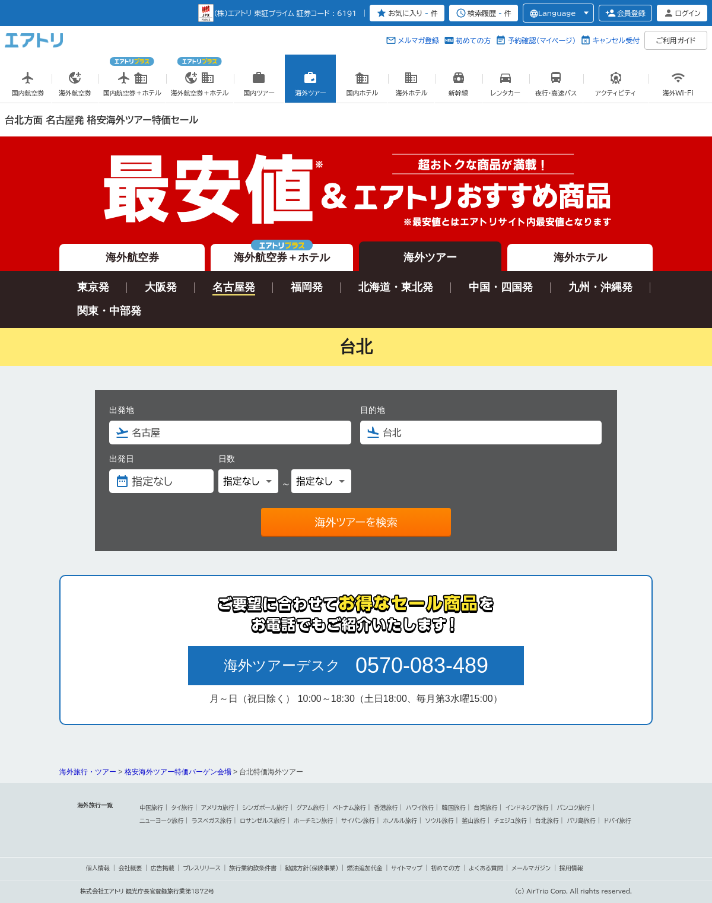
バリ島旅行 (581, 820)
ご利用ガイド (676, 40)
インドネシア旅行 (527, 807)
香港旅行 (386, 807)
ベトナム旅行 (349, 807)
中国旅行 (151, 807)
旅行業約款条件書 (252, 868)
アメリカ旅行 (217, 807)
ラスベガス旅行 (211, 820)
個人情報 (98, 868)
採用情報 (571, 868)
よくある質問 (486, 868)
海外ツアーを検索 (356, 522)
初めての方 (473, 40)
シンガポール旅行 (265, 807)
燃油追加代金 (365, 868)
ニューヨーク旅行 (161, 820)
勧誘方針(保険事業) (312, 868)
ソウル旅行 (439, 820)
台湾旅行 (486, 807)
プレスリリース (202, 868)
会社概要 (130, 868)
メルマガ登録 (418, 40)
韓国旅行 (454, 807)
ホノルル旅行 (400, 820)
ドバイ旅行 (617, 820)
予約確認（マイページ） (541, 40)
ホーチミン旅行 (313, 820)
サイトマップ (406, 868)
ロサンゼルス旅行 (262, 820)
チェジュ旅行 (510, 820)
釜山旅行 (474, 820)
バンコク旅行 (574, 807)
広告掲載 (162, 868)
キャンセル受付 (616, 40)
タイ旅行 (182, 807)
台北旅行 (547, 820)
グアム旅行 (311, 807)
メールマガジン (531, 868)
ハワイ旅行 (420, 807)
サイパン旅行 (358, 820)
